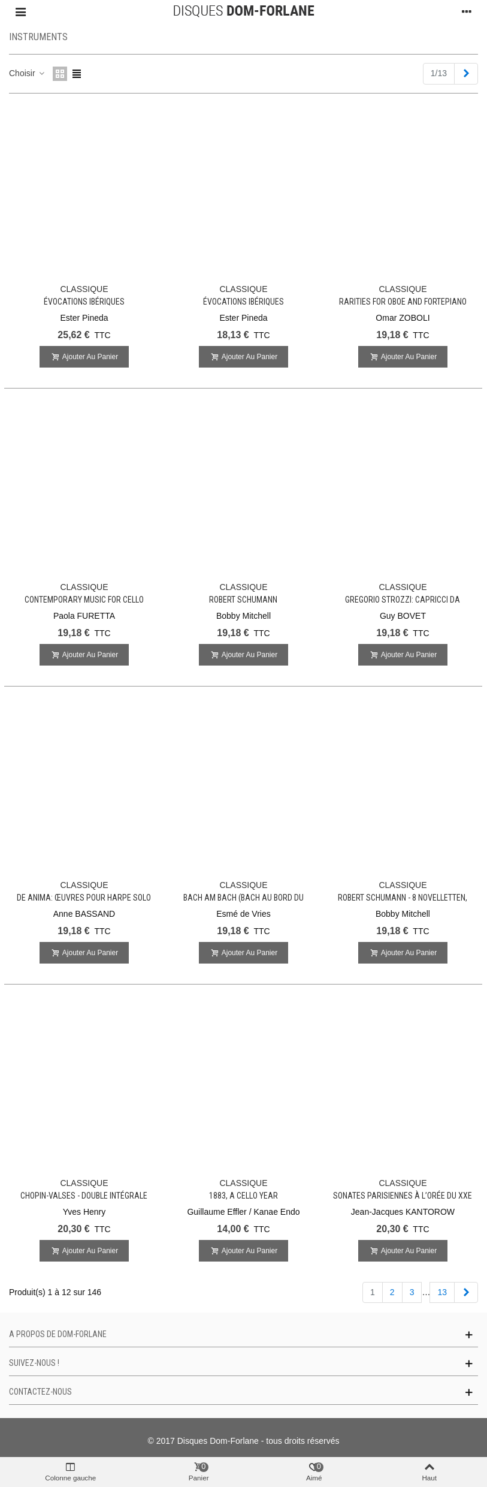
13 (442, 1292)
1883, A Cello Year (243, 1195)
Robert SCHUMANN (243, 599)
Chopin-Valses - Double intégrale (83, 1195)
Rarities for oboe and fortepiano (403, 301)
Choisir (27, 73)
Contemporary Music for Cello (84, 599)
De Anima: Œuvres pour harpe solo (84, 897)
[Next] (466, 74)
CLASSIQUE (84, 289)
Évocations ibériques (84, 301)
